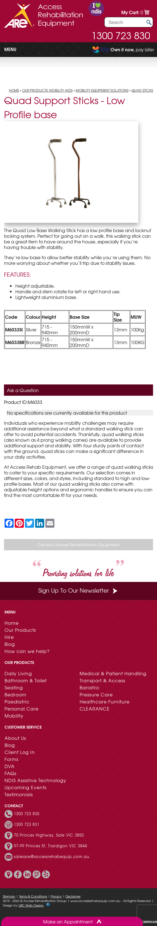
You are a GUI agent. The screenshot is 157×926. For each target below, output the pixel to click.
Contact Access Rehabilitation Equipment (78, 544)
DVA (10, 766)
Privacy (56, 896)
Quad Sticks (142, 90)
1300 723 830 (120, 35)
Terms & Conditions (33, 896)
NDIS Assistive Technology (35, 780)
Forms (11, 759)
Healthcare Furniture (105, 701)
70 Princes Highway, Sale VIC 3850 (49, 835)
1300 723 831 (26, 824)
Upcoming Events (25, 787)
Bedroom (15, 694)
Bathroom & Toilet (26, 680)
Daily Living (18, 673)
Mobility (14, 715)
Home (14, 90)
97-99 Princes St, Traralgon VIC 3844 (50, 845)
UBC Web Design (31, 905)
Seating (14, 687)
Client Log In (20, 752)
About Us (15, 737)
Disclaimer (72, 896)
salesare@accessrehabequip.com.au (51, 856)
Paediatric (17, 701)
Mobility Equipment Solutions (102, 90)
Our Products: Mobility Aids (47, 90)
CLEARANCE (95, 708)
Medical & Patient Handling (113, 673)
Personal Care (22, 708)
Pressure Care (96, 694)
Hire (9, 637)
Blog (10, 644)
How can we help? (27, 651)
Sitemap (9, 896)
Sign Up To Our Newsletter (78, 590)
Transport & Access (102, 680)
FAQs (10, 773)
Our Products (20, 629)
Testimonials (19, 794)
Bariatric (90, 687)
